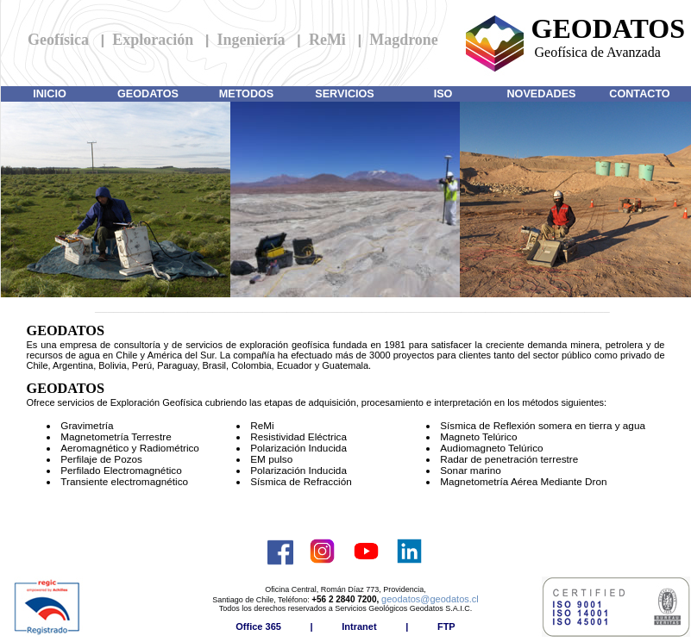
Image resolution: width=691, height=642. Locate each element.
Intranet (359, 626)
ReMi (327, 39)
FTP (446, 626)
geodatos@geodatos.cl (430, 599)
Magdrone (403, 39)
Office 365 (258, 626)
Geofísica (58, 39)
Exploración (152, 39)
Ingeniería (251, 39)
